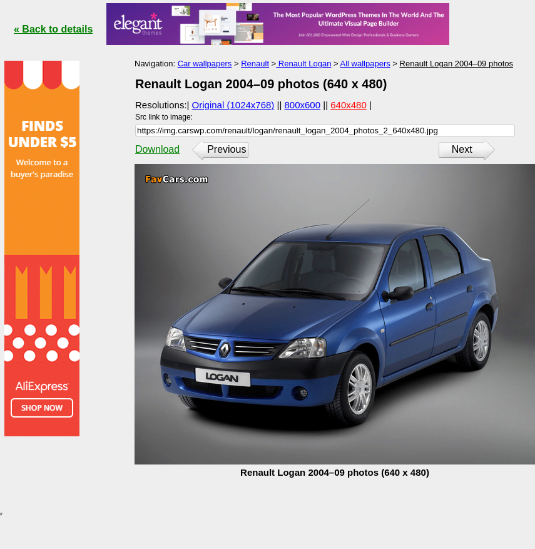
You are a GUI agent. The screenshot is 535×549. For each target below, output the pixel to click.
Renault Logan (303, 63)
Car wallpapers (205, 63)
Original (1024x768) (233, 105)
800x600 (303, 105)
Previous (226, 149)
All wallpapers (365, 63)
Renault (255, 63)
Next (462, 149)
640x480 (348, 105)
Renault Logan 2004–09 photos (456, 63)
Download (157, 149)
